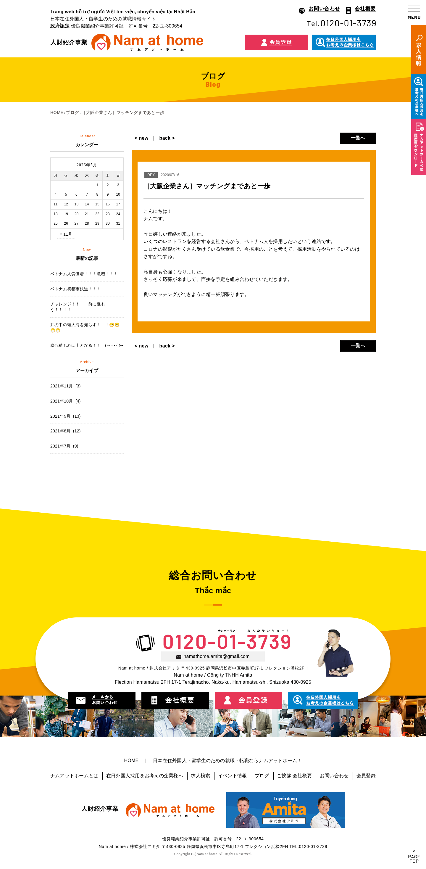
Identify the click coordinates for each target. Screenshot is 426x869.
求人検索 (200, 775)
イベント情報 (232, 775)
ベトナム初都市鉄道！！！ (75, 289)
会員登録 (366, 775)
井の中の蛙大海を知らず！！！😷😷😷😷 (85, 327)
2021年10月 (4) (65, 401)
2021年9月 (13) (65, 416)
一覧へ (358, 137)
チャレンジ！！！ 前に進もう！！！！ (77, 307)
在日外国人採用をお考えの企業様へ (144, 775)
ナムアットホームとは (74, 775)
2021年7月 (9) (64, 446)
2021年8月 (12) (65, 431)
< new (144, 138)
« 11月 (66, 234)
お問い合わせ (334, 775)
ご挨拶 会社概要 (294, 775)
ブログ (262, 775)
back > (164, 138)
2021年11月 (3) (65, 386)
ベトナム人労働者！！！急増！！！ (84, 273)
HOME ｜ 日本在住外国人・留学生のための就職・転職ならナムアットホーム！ (213, 760)
